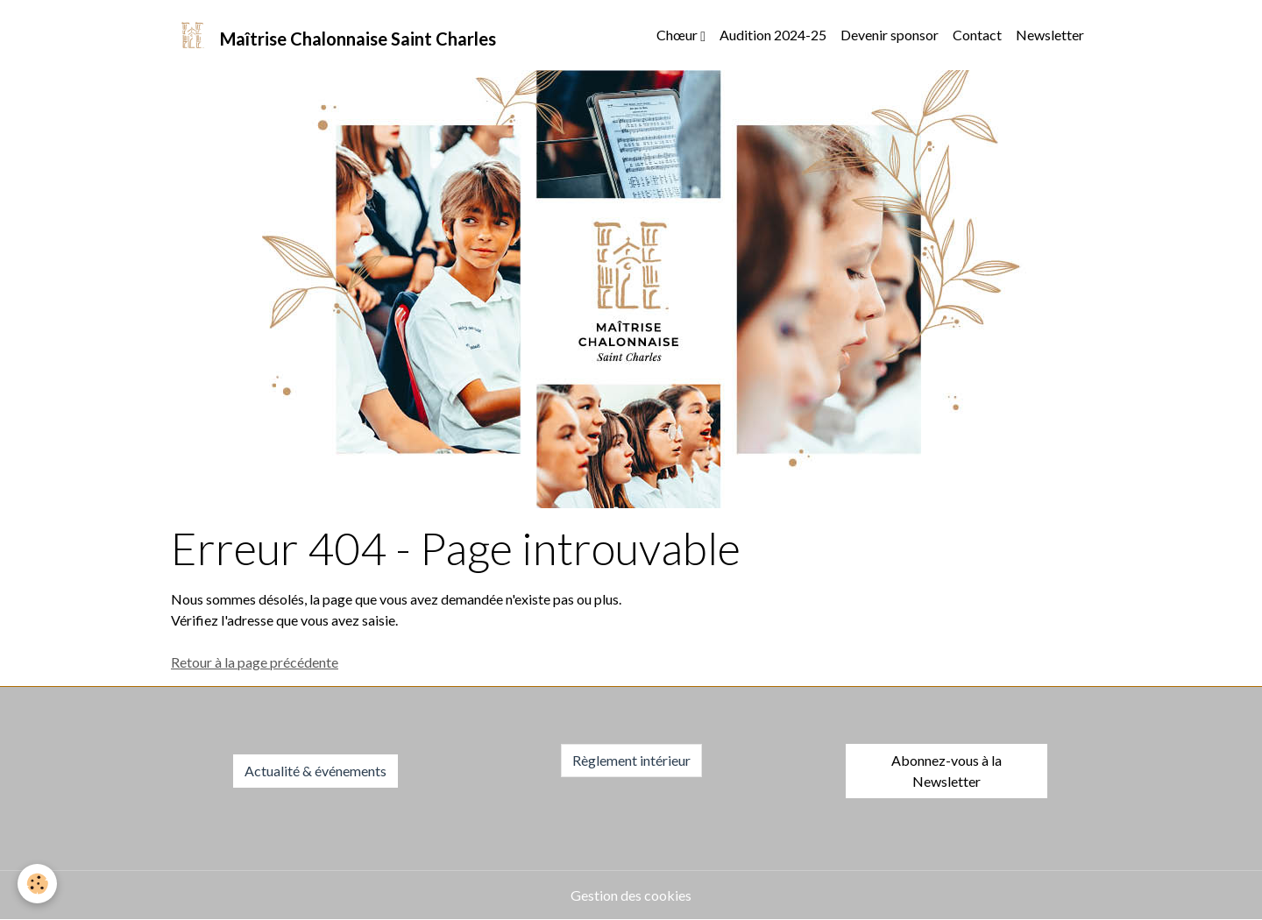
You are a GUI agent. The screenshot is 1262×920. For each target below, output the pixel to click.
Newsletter (1050, 34)
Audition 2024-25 (773, 34)
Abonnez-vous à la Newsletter (946, 770)
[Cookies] (37, 883)
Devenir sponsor (889, 34)
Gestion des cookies (631, 895)
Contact (977, 34)
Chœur (678, 34)
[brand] (333, 35)
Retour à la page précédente (254, 662)
